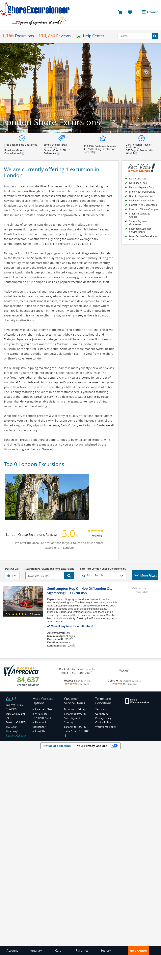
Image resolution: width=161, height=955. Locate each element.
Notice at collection (57, 745)
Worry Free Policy (105, 727)
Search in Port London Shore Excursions (49, 568)
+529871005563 (42, 718)
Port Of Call (12, 568)
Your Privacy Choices (92, 745)
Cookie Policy (103, 722)
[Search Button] (155, 36)
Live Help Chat (42, 709)
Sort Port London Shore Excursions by (103, 568)
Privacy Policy (103, 718)
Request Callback (16, 735)
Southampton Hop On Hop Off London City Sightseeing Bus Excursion (80, 590)
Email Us (39, 731)
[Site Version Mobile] (137, 700)
